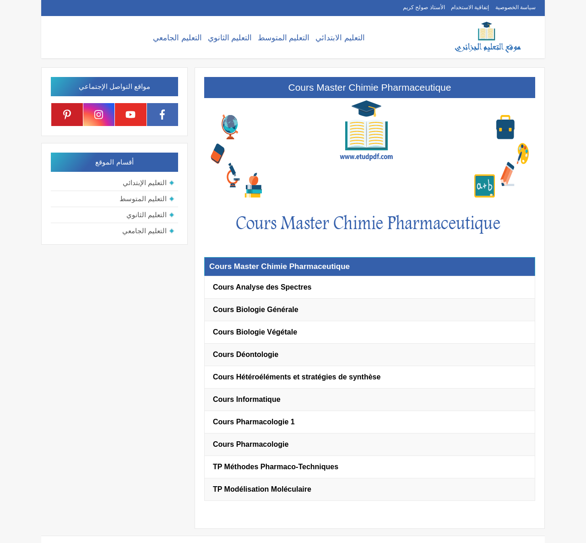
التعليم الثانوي (230, 37)
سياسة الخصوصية (515, 7)
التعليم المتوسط (284, 37)
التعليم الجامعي (177, 37)
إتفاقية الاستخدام (470, 7)
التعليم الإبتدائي (145, 182)
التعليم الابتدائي (340, 37)
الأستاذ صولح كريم (424, 7)
